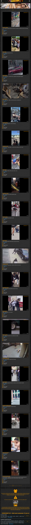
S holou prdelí (5, 75)
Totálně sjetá (4, 169)
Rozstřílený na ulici (5, 193)
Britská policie (5, 311)
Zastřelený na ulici (5, 146)
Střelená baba (5, 240)
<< (9, 485)
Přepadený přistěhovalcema (7, 405)
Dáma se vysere (5, 334)
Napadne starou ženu (6, 358)
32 (19, 485)
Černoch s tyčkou (5, 27)
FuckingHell (5, 30)
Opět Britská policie (6, 287)
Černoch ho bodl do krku (6, 476)
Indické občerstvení (6, 452)
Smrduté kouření (5, 122)
